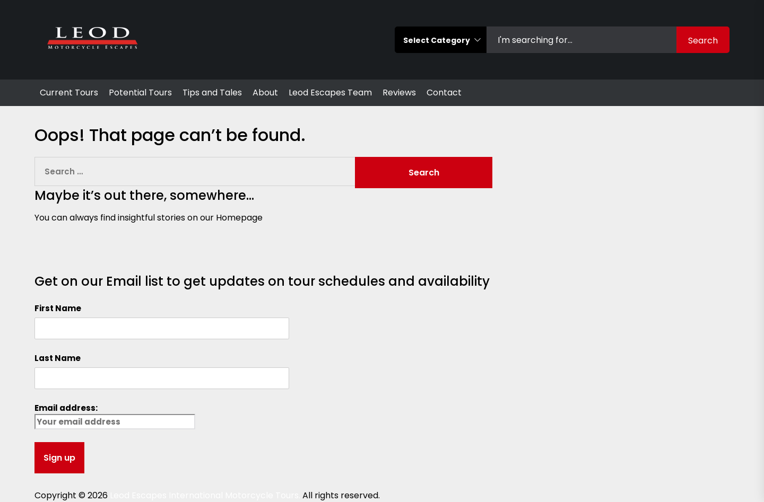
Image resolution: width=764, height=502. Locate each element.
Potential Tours (140, 92)
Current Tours (69, 92)
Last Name (57, 358)
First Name (57, 308)
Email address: (114, 415)
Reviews (399, 92)
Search (703, 40)
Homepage (239, 218)
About (265, 92)
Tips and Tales (212, 92)
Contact (444, 92)
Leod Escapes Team (330, 92)
